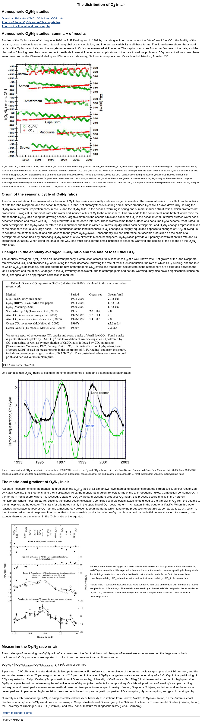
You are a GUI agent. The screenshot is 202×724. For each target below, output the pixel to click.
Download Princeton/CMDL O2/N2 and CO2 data (32, 18)
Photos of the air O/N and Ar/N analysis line (31, 22)
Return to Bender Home (17, 712)
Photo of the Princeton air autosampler (26, 26)
